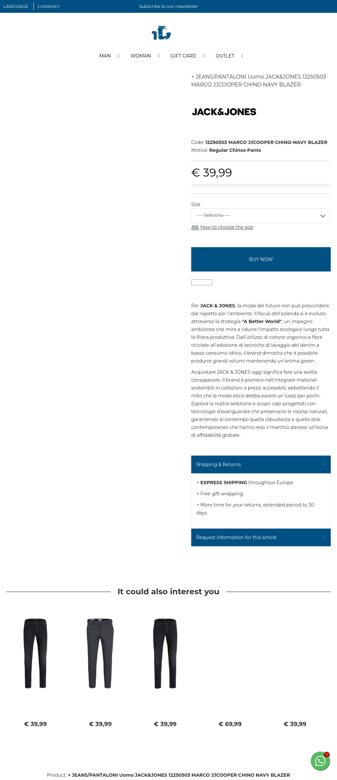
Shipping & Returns (218, 465)
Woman (141, 57)
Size (195, 205)
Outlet (225, 57)
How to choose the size (226, 228)
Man (105, 57)
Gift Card (183, 57)
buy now (261, 260)
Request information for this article (236, 538)
